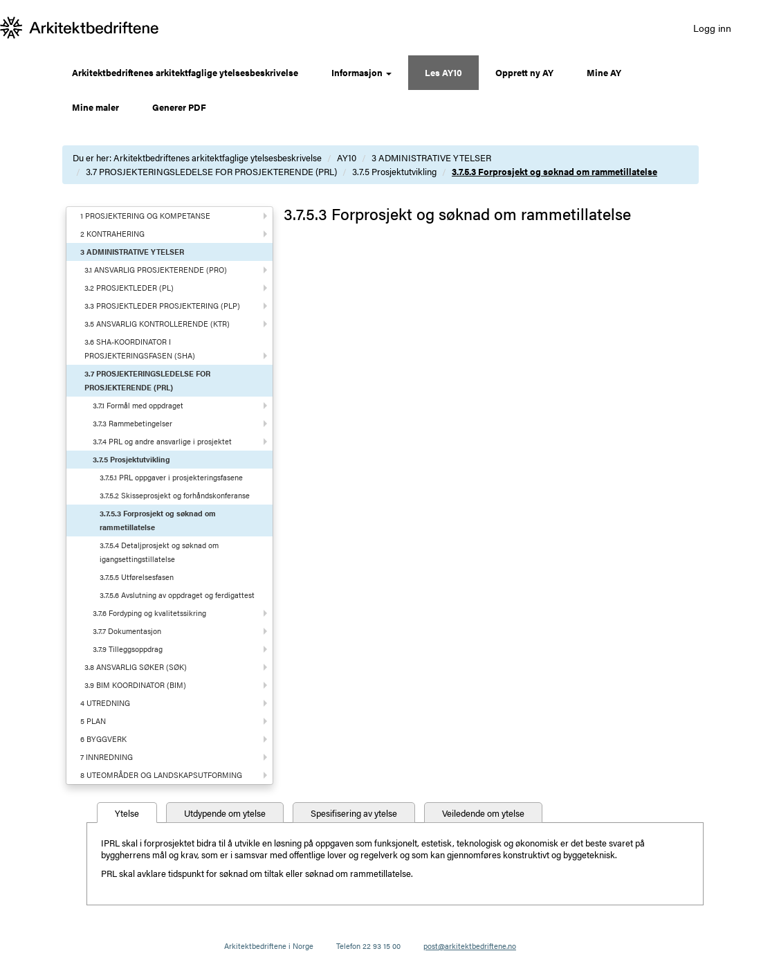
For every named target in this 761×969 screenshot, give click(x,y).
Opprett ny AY (524, 72)
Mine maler (95, 107)
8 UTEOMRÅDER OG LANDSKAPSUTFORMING (161, 775)
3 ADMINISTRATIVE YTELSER (431, 157)
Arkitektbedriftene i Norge (268, 946)
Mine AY (604, 72)
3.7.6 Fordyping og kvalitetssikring (149, 613)
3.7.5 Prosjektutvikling (394, 171)
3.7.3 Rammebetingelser (132, 423)
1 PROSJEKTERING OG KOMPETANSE (145, 215)
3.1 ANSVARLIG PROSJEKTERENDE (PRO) (155, 269)
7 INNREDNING (106, 757)
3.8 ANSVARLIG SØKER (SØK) (135, 667)
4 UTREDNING (105, 703)
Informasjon (361, 72)
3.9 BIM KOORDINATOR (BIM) (135, 685)
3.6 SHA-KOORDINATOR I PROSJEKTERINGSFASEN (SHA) (139, 348)
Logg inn (712, 28)
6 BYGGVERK (103, 739)
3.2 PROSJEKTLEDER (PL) (129, 287)
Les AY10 (443, 72)
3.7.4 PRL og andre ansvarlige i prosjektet (162, 441)
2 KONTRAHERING (112, 233)
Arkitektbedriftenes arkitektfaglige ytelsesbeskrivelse (185, 72)
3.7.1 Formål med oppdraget (138, 405)
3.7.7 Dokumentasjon (127, 631)
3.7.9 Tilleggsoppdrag (128, 649)
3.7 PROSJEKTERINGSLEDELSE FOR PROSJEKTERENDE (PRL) (211, 171)
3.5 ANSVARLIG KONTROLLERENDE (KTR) (157, 323)
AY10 (346, 157)
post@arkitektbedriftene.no (469, 946)
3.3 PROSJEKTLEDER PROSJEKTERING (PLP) (162, 305)
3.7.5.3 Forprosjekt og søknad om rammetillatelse (554, 171)
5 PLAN (93, 721)
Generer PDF (179, 107)
